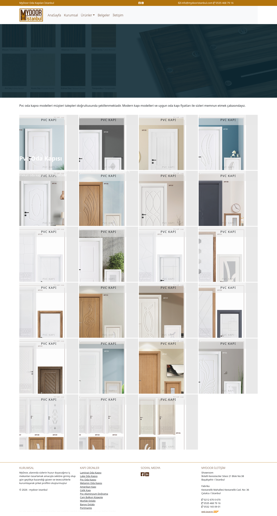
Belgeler (104, 15)
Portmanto (86, 508)
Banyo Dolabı (87, 504)
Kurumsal (71, 15)
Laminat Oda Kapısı (90, 472)
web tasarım (210, 511)
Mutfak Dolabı (88, 500)
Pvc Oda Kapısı (88, 479)
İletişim (118, 15)
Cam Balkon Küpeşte (91, 497)
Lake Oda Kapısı (88, 476)
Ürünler (86, 15)
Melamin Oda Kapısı (91, 483)
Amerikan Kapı (88, 486)
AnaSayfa (54, 15)
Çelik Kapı (85, 490)
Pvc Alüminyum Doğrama (94, 493)
